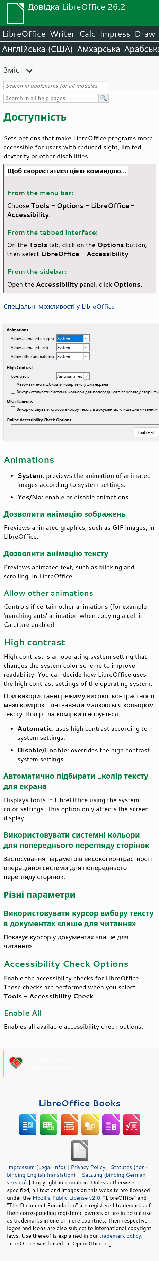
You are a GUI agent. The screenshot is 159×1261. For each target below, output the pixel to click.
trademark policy (120, 1236)
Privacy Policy (88, 1167)
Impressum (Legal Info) (36, 1167)
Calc (87, 34)
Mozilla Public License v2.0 (66, 1197)
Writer (62, 34)
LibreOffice (23, 34)
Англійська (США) (37, 49)
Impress (115, 34)
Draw (144, 34)
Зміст (13, 69)
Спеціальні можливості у (59, 306)
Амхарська (98, 49)
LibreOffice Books (79, 1103)
